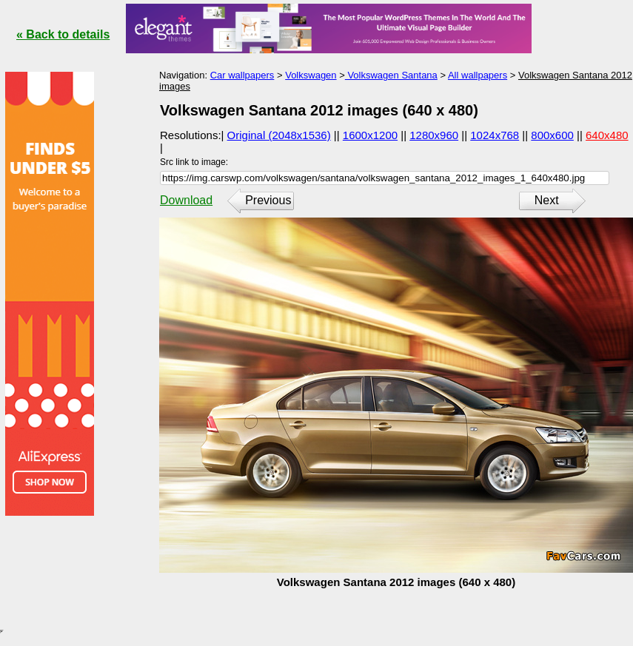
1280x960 (433, 135)
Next (547, 200)
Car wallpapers (242, 75)
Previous (268, 200)
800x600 (552, 135)
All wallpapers (477, 75)
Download (186, 200)
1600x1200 (370, 135)
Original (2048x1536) (279, 135)
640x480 (607, 135)
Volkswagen (310, 75)
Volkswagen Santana (391, 75)
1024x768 (494, 135)
